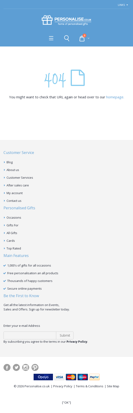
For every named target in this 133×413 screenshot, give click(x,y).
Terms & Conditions (89, 386)
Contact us (14, 201)
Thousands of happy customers (29, 281)
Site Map (113, 386)
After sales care (18, 185)
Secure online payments (24, 288)
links (121, 5)
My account (15, 193)
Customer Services (20, 177)
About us (13, 170)
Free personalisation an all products (32, 273)
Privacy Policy (62, 386)
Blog (10, 162)
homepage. (115, 97)
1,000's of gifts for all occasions (29, 265)
